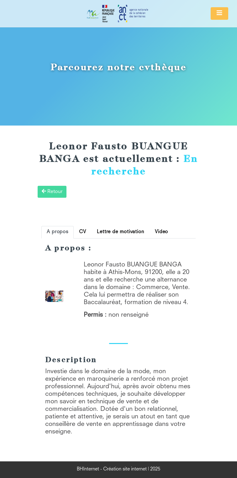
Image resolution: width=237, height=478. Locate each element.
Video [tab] (161, 232)
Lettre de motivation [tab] (120, 232)
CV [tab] (82, 232)
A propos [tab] (57, 232)
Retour (52, 191)
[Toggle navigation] (219, 13)
